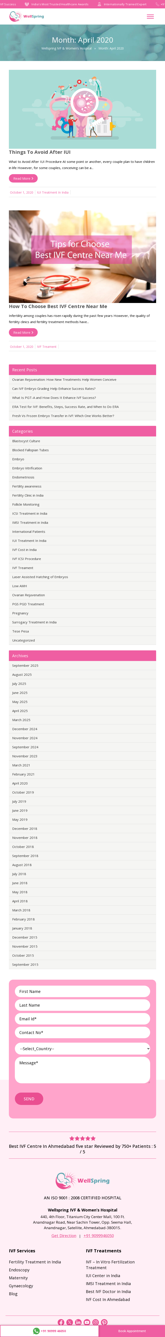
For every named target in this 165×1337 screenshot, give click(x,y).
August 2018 (22, 865)
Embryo (18, 459)
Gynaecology (21, 1285)
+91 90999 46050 (49, 1331)
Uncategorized (23, 640)
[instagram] (96, 1324)
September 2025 (25, 665)
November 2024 (24, 738)
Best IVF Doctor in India (108, 1291)
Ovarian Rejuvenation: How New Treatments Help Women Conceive (64, 379)
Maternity (18, 1277)
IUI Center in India (103, 1275)
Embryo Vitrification (27, 468)
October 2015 (23, 955)
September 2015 (25, 964)
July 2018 (19, 874)
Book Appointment (132, 1331)
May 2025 (20, 701)
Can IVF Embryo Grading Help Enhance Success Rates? (54, 388)
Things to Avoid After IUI (40, 152)
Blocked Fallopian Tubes (30, 450)
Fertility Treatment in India (35, 1262)
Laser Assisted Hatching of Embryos (40, 577)
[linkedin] (78, 1324)
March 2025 (21, 720)
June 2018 (20, 883)
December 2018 (24, 828)
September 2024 (25, 747)
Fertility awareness (26, 486)
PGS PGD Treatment (28, 604)
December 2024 (24, 729)
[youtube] (87, 1324)
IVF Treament (47, 347)
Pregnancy (20, 613)
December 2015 (24, 937)
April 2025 (20, 710)
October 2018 (23, 846)
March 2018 (21, 910)
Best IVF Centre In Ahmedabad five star (51, 1146)
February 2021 (23, 774)
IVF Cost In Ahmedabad (108, 1299)
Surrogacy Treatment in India (34, 622)
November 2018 (24, 837)
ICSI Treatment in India (29, 513)
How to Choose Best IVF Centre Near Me (58, 306)
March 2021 (21, 765)
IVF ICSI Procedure (26, 558)
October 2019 (23, 792)
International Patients (28, 531)
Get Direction (63, 1235)
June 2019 (20, 810)
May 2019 (20, 819)
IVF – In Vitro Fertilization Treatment (110, 1264)
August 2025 (22, 674)
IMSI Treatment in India (30, 522)
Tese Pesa (20, 631)
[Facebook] (61, 1324)
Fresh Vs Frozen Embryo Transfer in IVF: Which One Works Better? (63, 415)
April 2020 (20, 783)
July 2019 (19, 801)
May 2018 (20, 892)
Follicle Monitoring (25, 504)
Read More (23, 178)
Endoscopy (19, 1269)
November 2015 (24, 946)
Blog (13, 1293)
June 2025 (20, 692)
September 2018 (25, 855)
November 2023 (24, 756)
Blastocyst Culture (26, 441)
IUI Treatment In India (53, 192)
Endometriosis (23, 477)
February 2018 (23, 919)
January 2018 (22, 928)
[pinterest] (104, 1324)
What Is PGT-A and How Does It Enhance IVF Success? (54, 397)
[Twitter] (70, 1324)
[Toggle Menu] (150, 16)
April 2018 (20, 901)
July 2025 (19, 683)
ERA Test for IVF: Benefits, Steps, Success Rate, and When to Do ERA (65, 406)
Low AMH (19, 586)
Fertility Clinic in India (27, 495)
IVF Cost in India (24, 549)
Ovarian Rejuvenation (28, 595)
